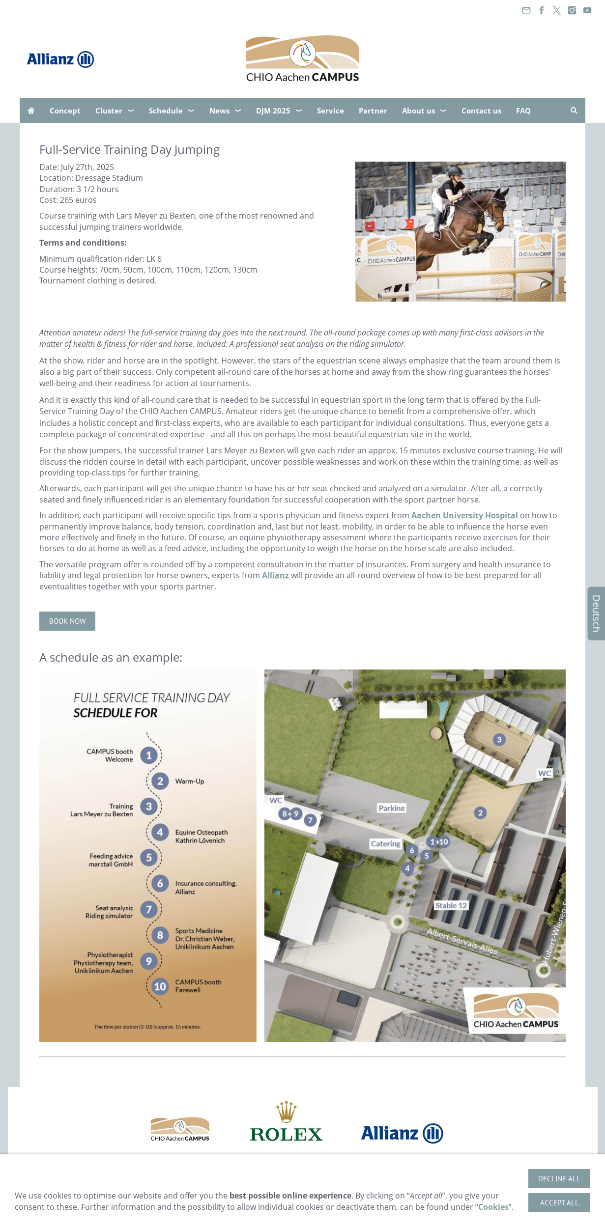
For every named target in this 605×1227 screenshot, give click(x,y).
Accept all (559, 1202)
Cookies (493, 1206)
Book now (67, 621)
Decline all (559, 1178)
